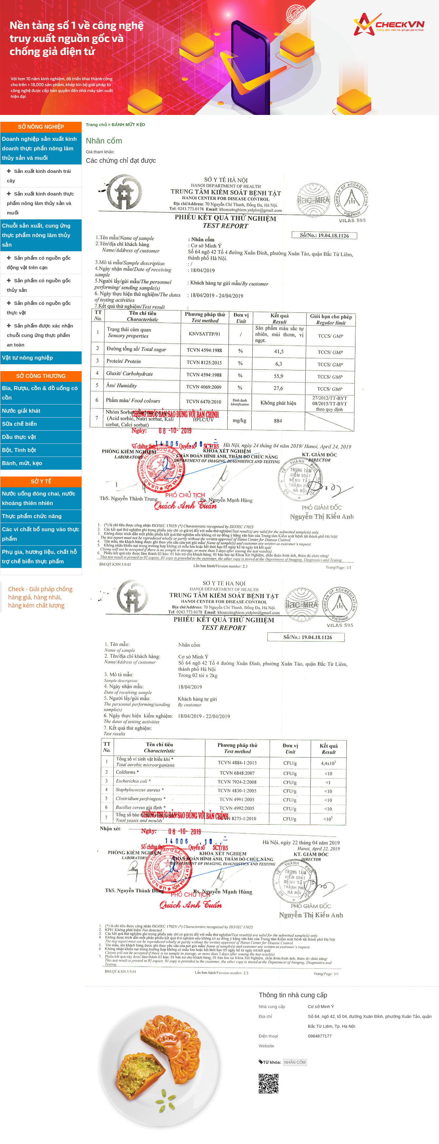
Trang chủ (96, 124)
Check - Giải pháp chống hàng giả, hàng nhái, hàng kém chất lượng (40, 597)
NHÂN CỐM (295, 1062)
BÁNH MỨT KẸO (128, 124)
